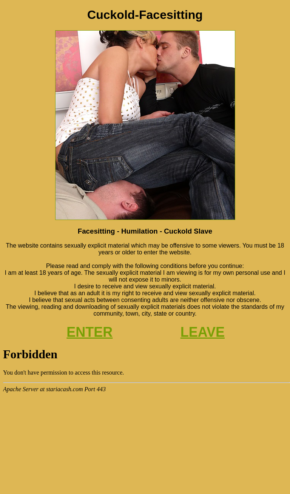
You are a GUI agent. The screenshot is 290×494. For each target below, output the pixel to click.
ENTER (89, 332)
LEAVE (202, 332)
